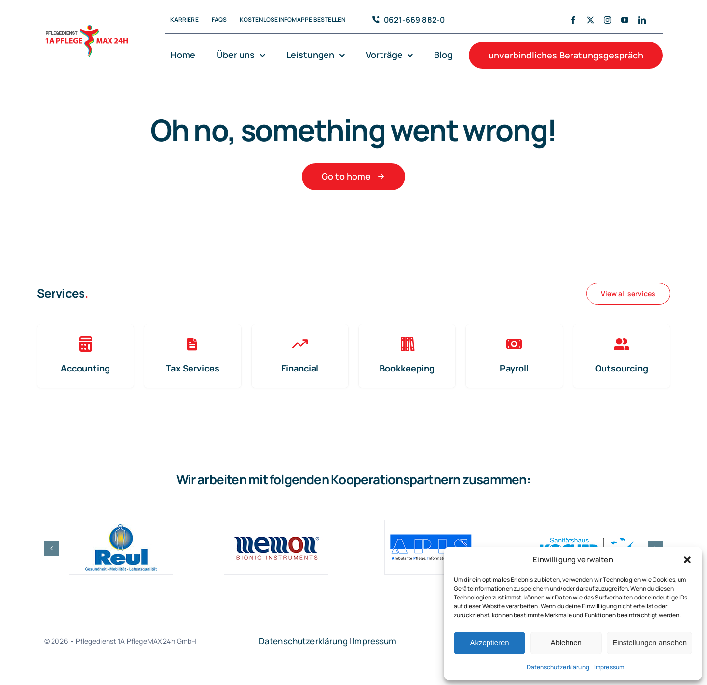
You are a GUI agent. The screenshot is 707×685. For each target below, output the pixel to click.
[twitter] (590, 20)
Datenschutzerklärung (558, 667)
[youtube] (624, 20)
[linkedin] (642, 20)
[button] (687, 560)
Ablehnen (565, 642)
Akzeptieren (489, 642)
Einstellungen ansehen (649, 642)
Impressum (609, 667)
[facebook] (573, 20)
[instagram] (607, 20)
